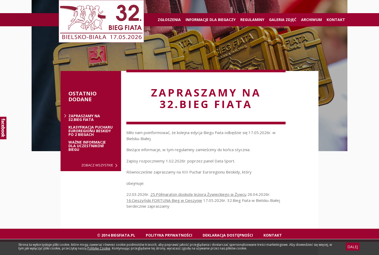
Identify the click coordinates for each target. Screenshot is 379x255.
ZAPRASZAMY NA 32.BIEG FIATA (84, 117)
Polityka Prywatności (169, 235)
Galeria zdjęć (282, 19)
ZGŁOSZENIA (169, 19)
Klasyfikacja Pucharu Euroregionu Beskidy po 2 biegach (90, 130)
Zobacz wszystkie (97, 165)
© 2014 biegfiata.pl (116, 235)
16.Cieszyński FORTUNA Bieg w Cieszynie (164, 200)
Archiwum (311, 19)
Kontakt (336, 19)
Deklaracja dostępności (228, 235)
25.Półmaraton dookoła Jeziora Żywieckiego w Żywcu (198, 194)
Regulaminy (252, 19)
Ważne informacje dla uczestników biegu (87, 145)
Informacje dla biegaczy (211, 19)
